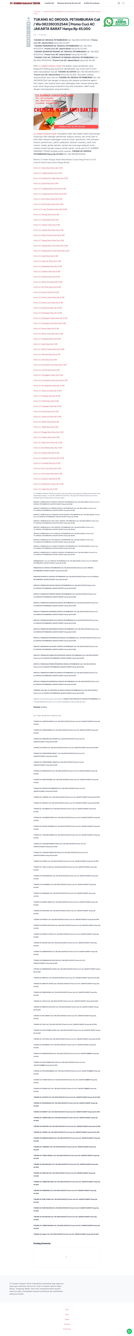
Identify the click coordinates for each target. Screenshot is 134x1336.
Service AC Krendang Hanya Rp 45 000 (47, 463)
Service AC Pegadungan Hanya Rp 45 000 (48, 266)
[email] (28, 45)
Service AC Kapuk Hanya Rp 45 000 (46, 184)
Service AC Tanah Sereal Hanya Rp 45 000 (48, 443)
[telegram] (28, 36)
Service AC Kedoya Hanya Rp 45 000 (46, 292)
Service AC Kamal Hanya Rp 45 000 (46, 256)
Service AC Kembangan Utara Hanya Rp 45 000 (50, 323)
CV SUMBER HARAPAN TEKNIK (52, 66)
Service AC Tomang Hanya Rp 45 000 (46, 215)
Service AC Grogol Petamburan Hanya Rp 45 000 (50, 209)
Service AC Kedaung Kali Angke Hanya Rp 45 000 (51, 178)
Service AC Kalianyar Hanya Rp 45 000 (47, 479)
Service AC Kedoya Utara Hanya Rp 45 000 (48, 303)
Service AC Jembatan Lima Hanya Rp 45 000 (49, 458)
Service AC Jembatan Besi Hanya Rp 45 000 (49, 484)
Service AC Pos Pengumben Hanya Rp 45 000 (49, 386)
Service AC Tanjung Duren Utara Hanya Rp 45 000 (51, 246)
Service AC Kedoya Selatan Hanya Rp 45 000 (49, 298)
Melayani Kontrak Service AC (69, 3)
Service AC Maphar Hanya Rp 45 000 (46, 422)
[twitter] (28, 28)
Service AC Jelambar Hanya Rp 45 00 (46, 225)
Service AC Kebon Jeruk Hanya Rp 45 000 (48, 282)
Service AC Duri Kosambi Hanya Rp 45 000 (48, 204)
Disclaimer (67, 1324)
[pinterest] (28, 41)
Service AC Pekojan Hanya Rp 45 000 (46, 453)
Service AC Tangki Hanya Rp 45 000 (46, 427)
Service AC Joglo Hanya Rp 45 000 (45, 344)
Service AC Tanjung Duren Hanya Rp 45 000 (49, 241)
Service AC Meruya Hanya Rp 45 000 (46, 329)
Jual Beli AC (49, 3)
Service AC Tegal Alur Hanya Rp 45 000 (47, 261)
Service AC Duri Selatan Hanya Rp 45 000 (48, 474)
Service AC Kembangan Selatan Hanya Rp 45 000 (50, 318)
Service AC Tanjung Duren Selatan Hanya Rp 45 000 (51, 251)
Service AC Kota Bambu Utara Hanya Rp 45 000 (50, 365)
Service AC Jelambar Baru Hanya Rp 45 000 (49, 230)
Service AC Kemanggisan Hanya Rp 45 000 (48, 375)
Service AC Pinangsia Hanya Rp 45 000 (47, 396)
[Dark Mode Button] (119, 3)
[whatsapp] (28, 32)
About (67, 1314)
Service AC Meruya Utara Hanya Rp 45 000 (48, 334)
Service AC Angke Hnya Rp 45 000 (45, 489)
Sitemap (67, 1319)
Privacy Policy (67, 1329)
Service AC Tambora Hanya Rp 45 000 (47, 437)
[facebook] (28, 23)
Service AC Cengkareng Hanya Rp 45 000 (48, 173)
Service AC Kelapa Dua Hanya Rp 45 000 (48, 308)
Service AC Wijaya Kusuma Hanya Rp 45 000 (49, 235)
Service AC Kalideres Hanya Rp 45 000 (47, 272)
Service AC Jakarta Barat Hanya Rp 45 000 (48, 168)
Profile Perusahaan (91, 3)
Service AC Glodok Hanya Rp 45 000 (46, 401)
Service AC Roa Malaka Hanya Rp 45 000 (48, 448)
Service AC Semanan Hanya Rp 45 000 (47, 277)
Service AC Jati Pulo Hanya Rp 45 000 (47, 370)
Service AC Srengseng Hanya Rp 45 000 (47, 339)
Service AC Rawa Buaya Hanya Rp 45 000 (48, 199)
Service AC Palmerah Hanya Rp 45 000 (47, 355)
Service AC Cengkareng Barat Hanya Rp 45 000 (50, 189)
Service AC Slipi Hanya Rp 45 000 (45, 360)
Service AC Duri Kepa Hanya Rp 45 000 (47, 287)
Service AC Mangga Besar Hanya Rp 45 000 (49, 432)
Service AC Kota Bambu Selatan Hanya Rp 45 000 (51, 380)
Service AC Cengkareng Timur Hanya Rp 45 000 (50, 194)
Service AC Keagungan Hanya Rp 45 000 (47, 406)
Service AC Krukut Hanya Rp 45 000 (46, 411)
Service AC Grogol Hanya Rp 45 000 (46, 220)
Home (67, 1310)
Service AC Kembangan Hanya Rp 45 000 (48, 313)
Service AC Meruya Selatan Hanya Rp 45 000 (49, 349)
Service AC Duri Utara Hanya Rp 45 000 (47, 469)
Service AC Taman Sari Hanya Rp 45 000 (47, 391)
